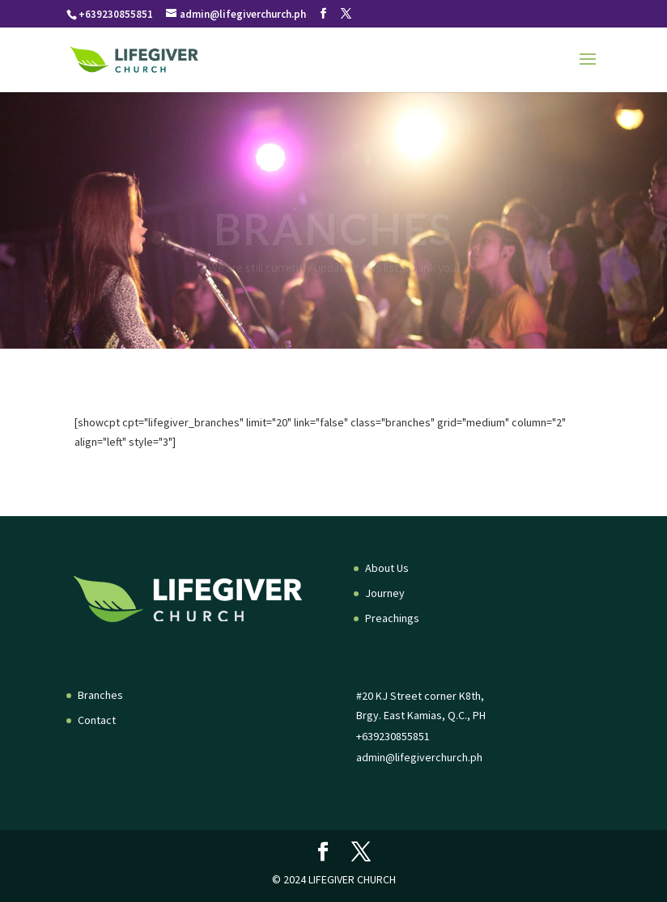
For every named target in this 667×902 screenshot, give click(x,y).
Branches (100, 695)
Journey (385, 593)
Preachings (392, 618)
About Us (387, 568)
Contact (97, 720)
